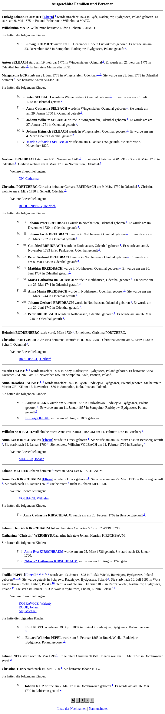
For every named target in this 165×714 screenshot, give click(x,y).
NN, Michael (28, 611)
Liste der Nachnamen (71, 708)
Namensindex (98, 708)
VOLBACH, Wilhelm (34, 498)
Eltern (48, 17)
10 (53, 583)
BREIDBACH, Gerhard (35, 359)
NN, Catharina (29, 178)
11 (12, 588)
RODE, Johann (29, 607)
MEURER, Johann (31, 459)
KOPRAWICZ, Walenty (35, 603)
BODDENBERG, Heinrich (37, 206)
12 (113, 588)
